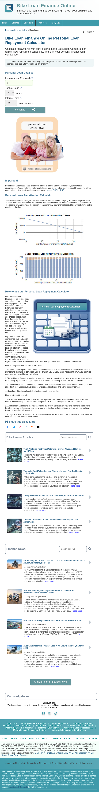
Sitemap (15, 23)
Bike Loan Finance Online (16, 30)
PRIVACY (68, 738)
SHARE (88, 32)
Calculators (28, 23)
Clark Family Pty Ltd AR (67, 753)
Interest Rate (12, 98)
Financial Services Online (26, 763)
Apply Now (55, 23)
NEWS (23, 738)
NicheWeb (43, 763)
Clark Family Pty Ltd (68, 763)
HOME (4, 738)
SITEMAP (93, 738)
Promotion (42, 23)
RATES (14, 738)
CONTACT (56, 738)
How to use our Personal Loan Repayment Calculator (39, 291)
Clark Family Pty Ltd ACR (45, 753)
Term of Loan (12, 88)
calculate (25, 109)
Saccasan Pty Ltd (86, 753)
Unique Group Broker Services (14, 755)
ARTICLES (34, 738)
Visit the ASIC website (18, 787)
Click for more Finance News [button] (50, 681)
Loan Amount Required (17, 78)
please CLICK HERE (55, 190)
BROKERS (80, 738)
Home (4, 23)
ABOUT (45, 738)
